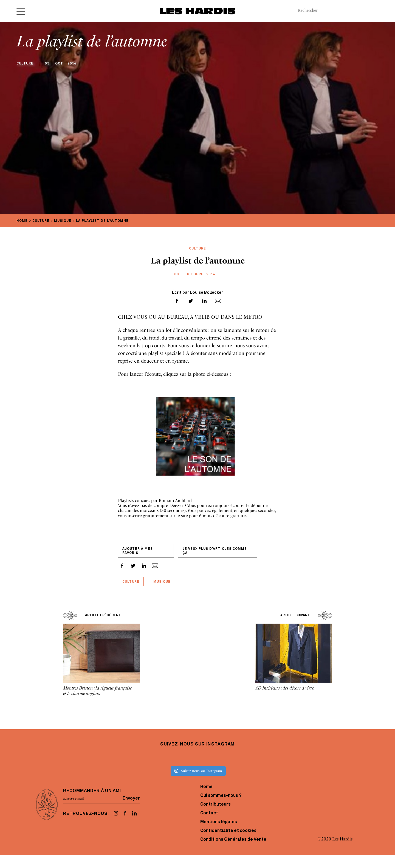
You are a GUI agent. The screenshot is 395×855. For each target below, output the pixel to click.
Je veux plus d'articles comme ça (214, 551)
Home (206, 787)
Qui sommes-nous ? (220, 796)
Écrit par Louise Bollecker (197, 293)
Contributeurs (215, 804)
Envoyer (131, 798)
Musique (162, 582)
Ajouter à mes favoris (137, 551)
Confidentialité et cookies (228, 831)
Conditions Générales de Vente (233, 839)
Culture (130, 582)
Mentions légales (218, 822)
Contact (209, 813)
